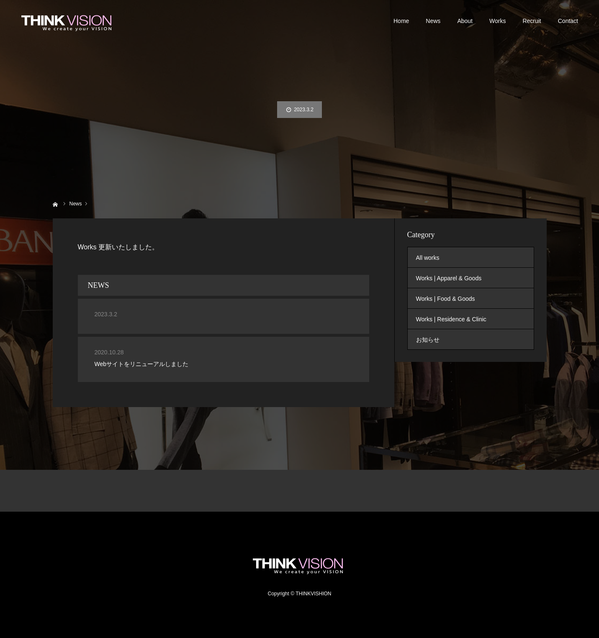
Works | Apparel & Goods (449, 278)
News (433, 21)
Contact (568, 21)
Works (497, 21)
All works (428, 257)
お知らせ (428, 339)
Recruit (531, 21)
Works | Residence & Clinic (451, 319)
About (465, 21)
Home (401, 21)
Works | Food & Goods (445, 298)
